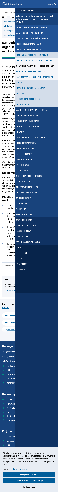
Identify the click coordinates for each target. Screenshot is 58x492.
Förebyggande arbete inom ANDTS (31, 27)
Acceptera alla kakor (29, 474)
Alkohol (19, 82)
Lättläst (19, 258)
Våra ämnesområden (25, 10)
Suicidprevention (23, 197)
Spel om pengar (23, 104)
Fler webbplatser (14, 403)
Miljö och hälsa (22, 164)
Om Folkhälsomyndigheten (28, 241)
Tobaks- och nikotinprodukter (29, 98)
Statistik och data (24, 219)
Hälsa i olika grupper (25, 148)
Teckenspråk (21, 253)
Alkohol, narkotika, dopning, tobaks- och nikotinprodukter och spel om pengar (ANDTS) (35, 19)
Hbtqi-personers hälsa (26, 142)
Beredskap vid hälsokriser (27, 115)
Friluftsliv (20, 131)
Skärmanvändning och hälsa (28, 186)
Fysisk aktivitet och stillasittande (30, 137)
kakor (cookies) (20, 469)
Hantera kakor (29, 487)
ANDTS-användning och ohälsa (29, 32)
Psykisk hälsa (22, 170)
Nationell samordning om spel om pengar (34, 60)
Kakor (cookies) (13, 412)
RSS (8, 445)
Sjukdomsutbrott (24, 181)
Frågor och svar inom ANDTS (28, 43)
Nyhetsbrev (12, 441)
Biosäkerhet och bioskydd (27, 120)
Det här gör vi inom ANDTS (28, 49)
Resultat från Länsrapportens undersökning (35, 76)
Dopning (20, 93)
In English (20, 269)
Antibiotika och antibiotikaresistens (31, 109)
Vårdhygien (21, 208)
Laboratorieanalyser (25, 153)
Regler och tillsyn (23, 230)
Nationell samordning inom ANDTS (32, 54)
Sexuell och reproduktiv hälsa (29, 175)
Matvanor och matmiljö (26, 159)
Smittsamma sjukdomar (27, 192)
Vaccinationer (22, 203)
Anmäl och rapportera (26, 225)
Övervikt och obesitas (25, 214)
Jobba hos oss (12, 370)
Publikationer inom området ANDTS (32, 38)
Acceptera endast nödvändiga (29, 480)
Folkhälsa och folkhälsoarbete (29, 126)
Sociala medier (13, 436)
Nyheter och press (14, 374)
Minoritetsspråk (23, 264)
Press (18, 247)
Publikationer (22, 236)
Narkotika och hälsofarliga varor (30, 87)
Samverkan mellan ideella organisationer (35, 65)
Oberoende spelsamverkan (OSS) (30, 71)
